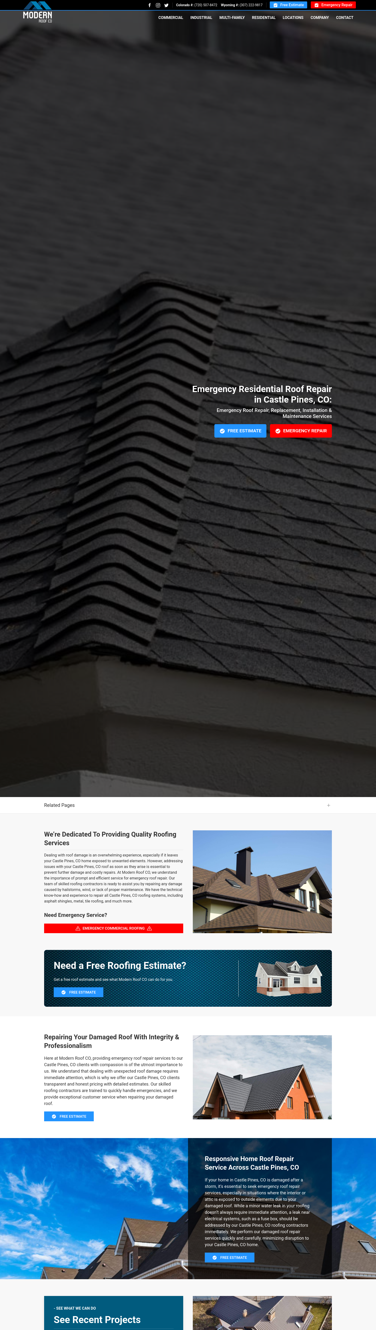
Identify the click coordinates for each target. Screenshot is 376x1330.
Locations (293, 17)
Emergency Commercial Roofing (114, 928)
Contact (344, 17)
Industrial (201, 17)
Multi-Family (232, 17)
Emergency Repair (333, 5)
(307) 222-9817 (251, 5)
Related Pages (59, 805)
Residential (264, 17)
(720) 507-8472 (205, 5)
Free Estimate (288, 5)
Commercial (170, 17)
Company (320, 17)
